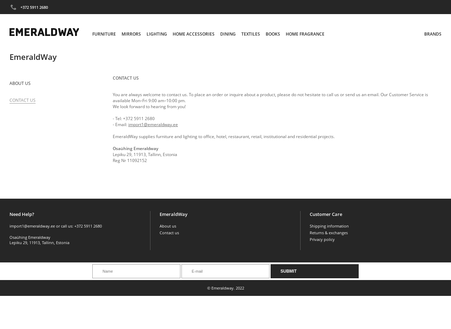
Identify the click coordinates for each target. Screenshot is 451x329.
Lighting (157, 34)
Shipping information (329, 226)
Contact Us (23, 100)
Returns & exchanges (329, 232)
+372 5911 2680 (34, 7)
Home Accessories (194, 34)
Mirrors (131, 34)
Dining (228, 34)
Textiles (250, 34)
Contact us (169, 232)
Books (273, 34)
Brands (432, 34)
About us (20, 83)
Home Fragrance (305, 34)
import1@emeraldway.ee (153, 125)
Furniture (104, 34)
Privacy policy (322, 239)
